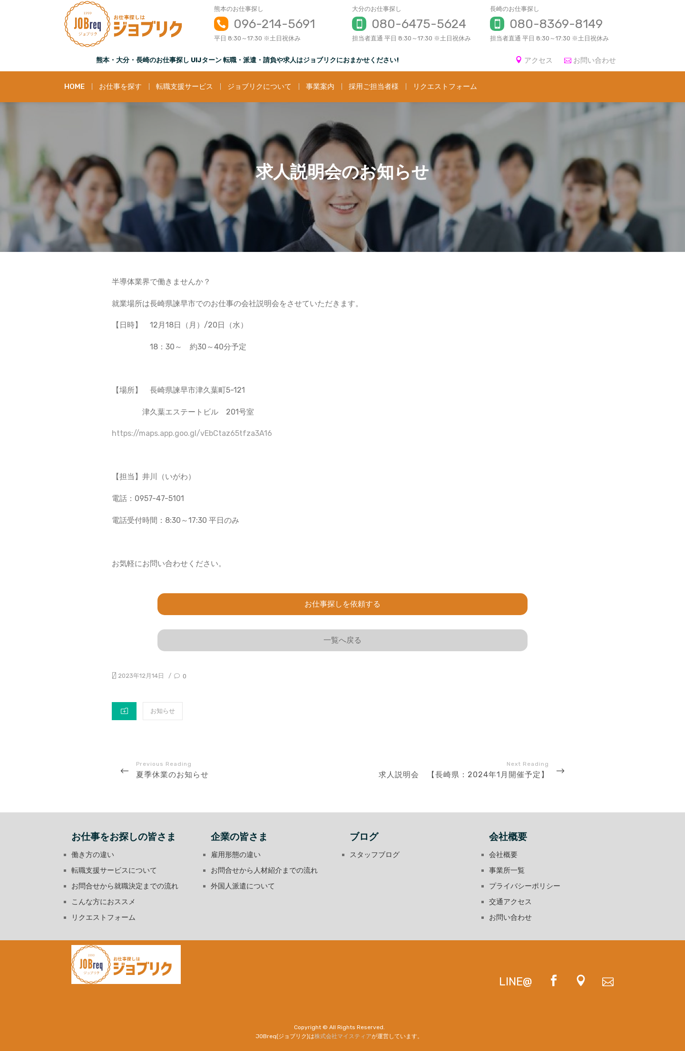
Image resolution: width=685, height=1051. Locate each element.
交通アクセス (510, 901)
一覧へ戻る (342, 640)
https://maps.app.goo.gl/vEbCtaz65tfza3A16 (192, 433)
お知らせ (162, 710)
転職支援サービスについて (114, 870)
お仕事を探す (120, 86)
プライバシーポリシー (524, 886)
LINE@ (515, 981)
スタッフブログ (375, 854)
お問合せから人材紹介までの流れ (264, 870)
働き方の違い (92, 854)
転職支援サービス (184, 86)
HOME (74, 86)
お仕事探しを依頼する (342, 603)
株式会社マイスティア (343, 1036)
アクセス (538, 60)
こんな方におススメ (103, 901)
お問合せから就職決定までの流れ (124, 886)
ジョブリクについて (259, 86)
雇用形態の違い (236, 854)
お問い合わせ (594, 60)
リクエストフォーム (445, 86)
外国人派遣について (243, 886)
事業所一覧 (507, 870)
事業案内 (320, 86)
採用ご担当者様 (374, 86)
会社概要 (503, 854)
